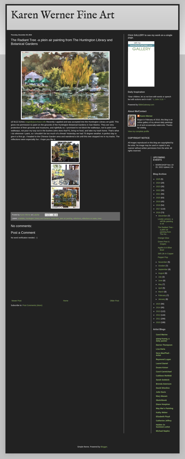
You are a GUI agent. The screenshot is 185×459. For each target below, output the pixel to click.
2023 (158, 186)
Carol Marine (162, 334)
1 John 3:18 (158, 99)
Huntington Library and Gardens (38, 218)
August (161, 273)
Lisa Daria (160, 349)
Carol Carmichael (164, 372)
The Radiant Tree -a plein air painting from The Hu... (166, 230)
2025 (158, 179)
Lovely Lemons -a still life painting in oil (165, 221)
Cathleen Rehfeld (164, 376)
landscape (55, 218)
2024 (158, 183)
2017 (158, 209)
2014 (158, 307)
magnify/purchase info (35, 122)
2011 (158, 319)
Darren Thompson (164, 345)
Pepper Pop (163, 257)
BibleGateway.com (146, 105)
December (163, 216)
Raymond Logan (163, 359)
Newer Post (16, 301)
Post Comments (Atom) (32, 305)
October (162, 266)
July (160, 277)
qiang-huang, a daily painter (163, 340)
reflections (77, 218)
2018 (158, 205)
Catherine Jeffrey (164, 421)
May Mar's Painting (164, 408)
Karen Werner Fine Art (63, 15)
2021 (158, 194)
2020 (158, 198)
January (162, 299)
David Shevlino (163, 388)
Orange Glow (163, 238)
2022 (158, 190)
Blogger (104, 447)
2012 (158, 315)
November (163, 262)
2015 (158, 304)
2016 (158, 212)
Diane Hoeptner (163, 404)
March (161, 292)
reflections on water (89, 218)
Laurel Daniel (162, 363)
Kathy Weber (162, 412)
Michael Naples (163, 431)
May (160, 284)
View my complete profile (138, 131)
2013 (158, 311)
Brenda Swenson (164, 384)
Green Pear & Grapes (163, 243)
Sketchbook (161, 400)
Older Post (114, 301)
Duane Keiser (162, 367)
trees (99, 218)
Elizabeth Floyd (163, 416)
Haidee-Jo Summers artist (163, 426)
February (162, 295)
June (160, 280)
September (163, 269)
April (160, 288)
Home (65, 301)
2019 (158, 201)
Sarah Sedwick (162, 380)
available (21, 218)
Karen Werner (146, 116)
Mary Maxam (161, 396)
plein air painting (66, 218)
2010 (158, 322)
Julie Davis (161, 392)
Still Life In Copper (165, 254)
